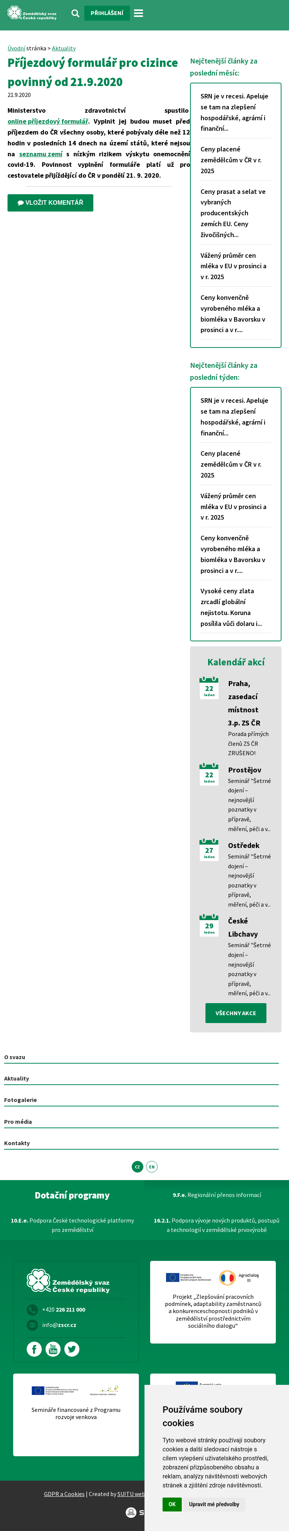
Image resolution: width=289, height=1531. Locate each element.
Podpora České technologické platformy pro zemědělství (72, 1225)
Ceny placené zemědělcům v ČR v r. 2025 (231, 160)
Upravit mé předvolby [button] (214, 1504)
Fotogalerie (20, 1099)
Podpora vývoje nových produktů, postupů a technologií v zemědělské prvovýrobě (217, 1225)
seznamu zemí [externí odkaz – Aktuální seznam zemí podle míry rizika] (40, 154)
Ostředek (244, 845)
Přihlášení (107, 13)
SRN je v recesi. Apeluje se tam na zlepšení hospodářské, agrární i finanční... (234, 112)
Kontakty (17, 1143)
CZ (137, 1167)
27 (209, 850)
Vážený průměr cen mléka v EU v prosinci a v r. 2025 (233, 266)
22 (209, 688)
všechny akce (236, 1013)
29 (209, 925)
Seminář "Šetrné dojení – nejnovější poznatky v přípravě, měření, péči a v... (249, 805)
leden (209, 695)
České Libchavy (243, 927)
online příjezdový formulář (48, 121)
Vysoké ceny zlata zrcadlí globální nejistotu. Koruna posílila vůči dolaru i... (231, 606)
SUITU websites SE (141, 1494)
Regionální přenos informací (217, 1195)
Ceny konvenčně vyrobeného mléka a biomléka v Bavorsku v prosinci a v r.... (233, 313)
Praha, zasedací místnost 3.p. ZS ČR (244, 703)
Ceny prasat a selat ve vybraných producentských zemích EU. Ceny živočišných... (233, 213)
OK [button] (172, 1504)
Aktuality (64, 48)
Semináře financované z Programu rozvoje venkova (76, 1413)
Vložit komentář (50, 202)
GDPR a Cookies (64, 1494)
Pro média (18, 1121)
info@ (59, 1324)
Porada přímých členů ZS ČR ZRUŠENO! (248, 743)
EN (152, 1167)
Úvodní (16, 48)
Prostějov (244, 769)
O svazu (14, 1057)
